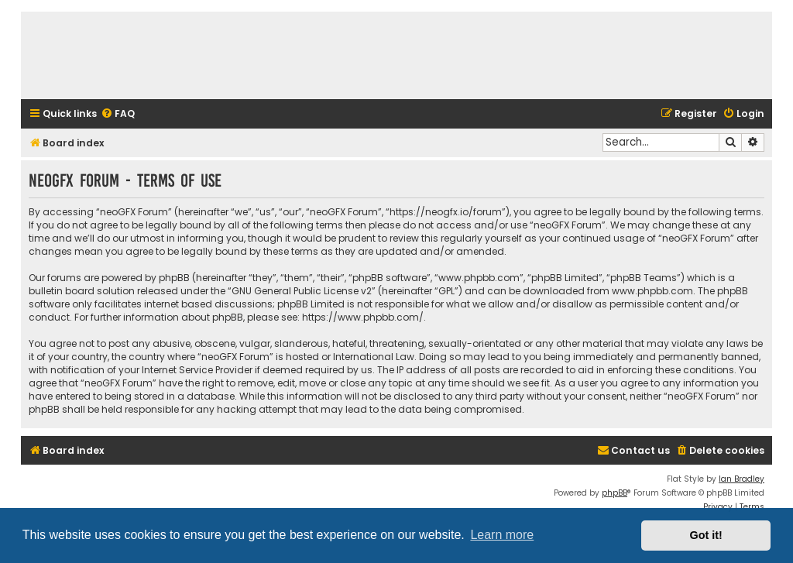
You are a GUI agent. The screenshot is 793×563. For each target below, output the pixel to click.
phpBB (614, 493)
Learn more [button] (502, 534)
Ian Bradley (741, 479)
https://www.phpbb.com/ (363, 317)
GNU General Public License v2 (302, 290)
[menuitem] (118, 114)
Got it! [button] (706, 535)
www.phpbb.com (652, 290)
